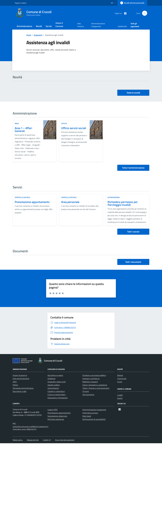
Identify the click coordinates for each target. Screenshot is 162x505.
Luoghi (120, 395)
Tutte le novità (133, 92)
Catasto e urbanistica (56, 391)
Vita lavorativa (88, 394)
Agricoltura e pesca (55, 375)
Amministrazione (24, 26)
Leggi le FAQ (53, 409)
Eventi (120, 398)
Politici (15, 385)
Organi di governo (20, 375)
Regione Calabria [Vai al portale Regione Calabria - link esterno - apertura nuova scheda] (20, 3)
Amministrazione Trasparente (98, 25)
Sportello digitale (22, 197)
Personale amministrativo (23, 388)
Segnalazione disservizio (57, 416)
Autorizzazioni (114, 197)
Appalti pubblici (54, 385)
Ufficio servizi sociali (73, 128)
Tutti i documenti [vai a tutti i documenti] (133, 262)
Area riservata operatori (64, 439)
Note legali (86, 416)
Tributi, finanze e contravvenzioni (95, 388)
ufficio (64, 123)
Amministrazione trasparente (94, 409)
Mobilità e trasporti (90, 381)
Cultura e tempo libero (57, 394)
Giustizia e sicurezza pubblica (94, 375)
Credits (47, 439)
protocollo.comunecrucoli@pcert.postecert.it (30, 426)
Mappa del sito (33, 439)
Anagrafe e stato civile (57, 381)
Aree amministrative (21, 378)
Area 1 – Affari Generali (23, 129)
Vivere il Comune (59, 24)
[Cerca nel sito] (144, 13)
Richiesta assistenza (56, 419)
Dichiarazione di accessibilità (93, 419)
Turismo (85, 391)
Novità (39, 26)
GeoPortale (122, 26)
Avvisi (119, 381)
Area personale (70, 202)
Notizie (120, 375)
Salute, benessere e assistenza (94, 385)
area (17, 123)
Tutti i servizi (133, 231)
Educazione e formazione (58, 397)
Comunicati (121, 378)
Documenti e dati (19, 391)
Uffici (15, 381)
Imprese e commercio (91, 378)
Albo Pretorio (80, 25)
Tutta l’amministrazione (133, 167)
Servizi (49, 26)
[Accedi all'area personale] (132, 3)
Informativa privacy (90, 412)
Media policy (18, 439)
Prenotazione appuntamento (32, 202)
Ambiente (51, 378)
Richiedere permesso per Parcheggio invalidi (123, 203)
